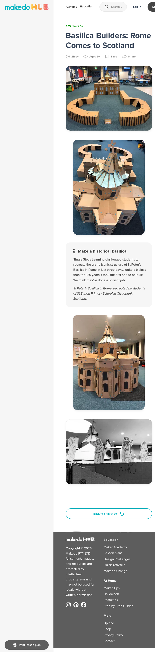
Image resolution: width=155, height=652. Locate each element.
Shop (104, 630)
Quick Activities (111, 566)
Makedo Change (112, 572)
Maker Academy (112, 548)
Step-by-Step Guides (115, 607)
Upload (106, 624)
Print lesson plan (27, 645)
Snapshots (74, 26)
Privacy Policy (110, 636)
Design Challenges (114, 560)
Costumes (108, 601)
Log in (137, 7)
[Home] (27, 6)
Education (86, 6)
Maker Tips (109, 589)
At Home (71, 7)
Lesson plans (110, 554)
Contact (106, 642)
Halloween (108, 595)
